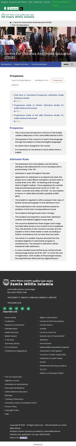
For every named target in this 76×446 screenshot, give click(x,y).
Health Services (11, 332)
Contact (47, 2)
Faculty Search (46, 325)
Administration (11, 328)
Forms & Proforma (48, 332)
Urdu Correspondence (20, 25)
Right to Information (48, 317)
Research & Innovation (14, 325)
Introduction (6, 64)
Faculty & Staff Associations (52, 321)
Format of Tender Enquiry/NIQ (53, 354)
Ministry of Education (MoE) (51, 373)
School (43, 362)
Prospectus (58, 80)
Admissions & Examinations (16, 384)
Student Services (21, 64)
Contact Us (38, 444)
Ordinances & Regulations (16, 351)
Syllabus (15, 85)
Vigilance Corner (12, 380)
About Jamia (10, 317)
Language (14, 8)
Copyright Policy (12, 410)
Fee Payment (45, 343)
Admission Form (42, 80)
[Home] (10, 22)
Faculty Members (39, 64)
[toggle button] (21, 8)
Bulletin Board (11, 336)
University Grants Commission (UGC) (21, 403)
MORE (66, 64)
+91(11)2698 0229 (14, 303)
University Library (12, 343)
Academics (9, 321)
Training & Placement (14, 399)
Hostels (43, 328)
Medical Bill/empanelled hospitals (54, 347)
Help (7, 414)
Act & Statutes (11, 347)
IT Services (9, 340)
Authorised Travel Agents (51, 351)
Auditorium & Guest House (51, 358)
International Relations (14, 388)
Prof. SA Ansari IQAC (13, 377)
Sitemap (8, 395)
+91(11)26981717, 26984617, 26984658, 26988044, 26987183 (31, 297)
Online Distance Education (16, 391)
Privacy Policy (11, 406)
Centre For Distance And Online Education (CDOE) (33, 22)
